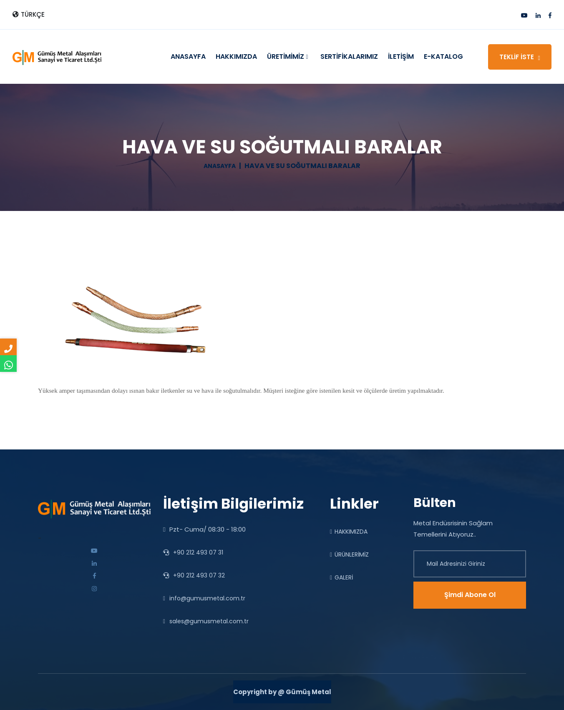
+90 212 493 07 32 (194, 575)
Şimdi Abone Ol (470, 595)
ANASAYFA (188, 56)
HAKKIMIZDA (236, 56)
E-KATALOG (443, 56)
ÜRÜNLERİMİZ (349, 554)
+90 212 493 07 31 (193, 552)
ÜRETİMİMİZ (287, 57)
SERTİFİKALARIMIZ (349, 56)
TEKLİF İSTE (519, 57)
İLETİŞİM (401, 56)
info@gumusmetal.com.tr (204, 598)
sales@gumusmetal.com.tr (206, 621)
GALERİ (341, 577)
